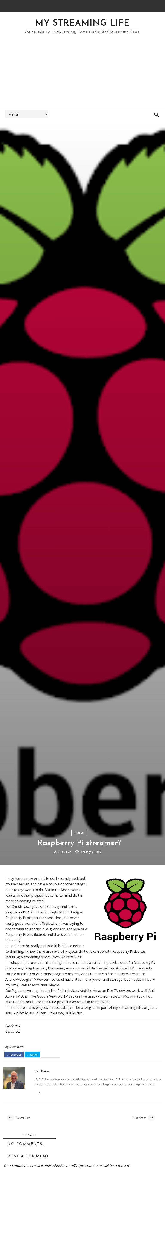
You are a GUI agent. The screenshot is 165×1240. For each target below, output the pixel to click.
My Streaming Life (82, 23)
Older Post (139, 1118)
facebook (13, 1054)
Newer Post (23, 1118)
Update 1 (12, 1025)
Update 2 (12, 1031)
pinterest (50, 1054)
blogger (29, 1135)
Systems (79, 833)
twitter (32, 1054)
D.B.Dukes (64, 852)
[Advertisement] (82, 69)
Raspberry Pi (15, 912)
